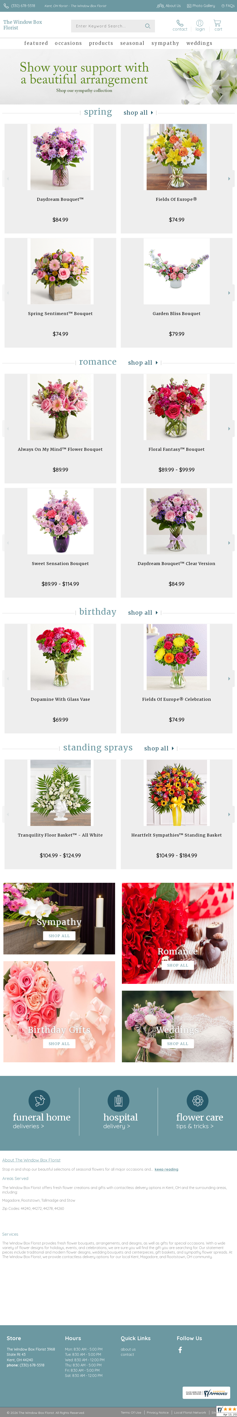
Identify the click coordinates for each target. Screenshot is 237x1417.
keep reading (166, 1169)
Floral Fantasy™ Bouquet (177, 449)
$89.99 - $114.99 (60, 583)
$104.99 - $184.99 (176, 855)
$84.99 (60, 219)
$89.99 (60, 469)
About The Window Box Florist (31, 1160)
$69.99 (60, 719)
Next (230, 178)
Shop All (136, 112)
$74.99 (176, 219)
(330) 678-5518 (23, 5)
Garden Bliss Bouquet (177, 313)
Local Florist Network (190, 1412)
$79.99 (176, 333)
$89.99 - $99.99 (177, 469)
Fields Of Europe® (176, 199)
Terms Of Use (131, 1412)
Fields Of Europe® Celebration (176, 699)
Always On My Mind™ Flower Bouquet (60, 449)
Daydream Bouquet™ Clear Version (176, 563)
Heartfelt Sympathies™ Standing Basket (176, 835)
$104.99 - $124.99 (60, 855)
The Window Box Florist (22, 25)
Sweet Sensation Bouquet (60, 563)
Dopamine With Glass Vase (60, 699)
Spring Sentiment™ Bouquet (60, 313)
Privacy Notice (158, 1412)
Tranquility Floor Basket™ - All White (60, 835)
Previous (7, 178)
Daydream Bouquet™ (60, 199)
